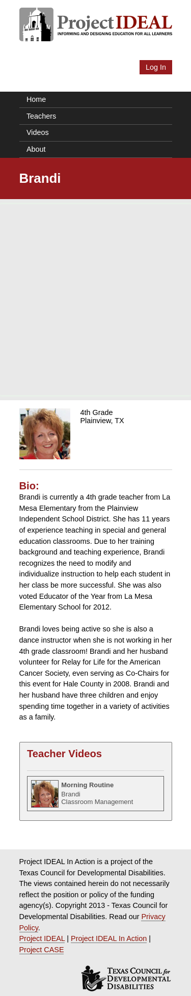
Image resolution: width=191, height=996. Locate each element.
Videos (37, 132)
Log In (156, 67)
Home (36, 99)
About (36, 149)
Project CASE (41, 950)
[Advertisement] (95, 299)
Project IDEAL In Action (109, 938)
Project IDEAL (42, 938)
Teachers (41, 116)
